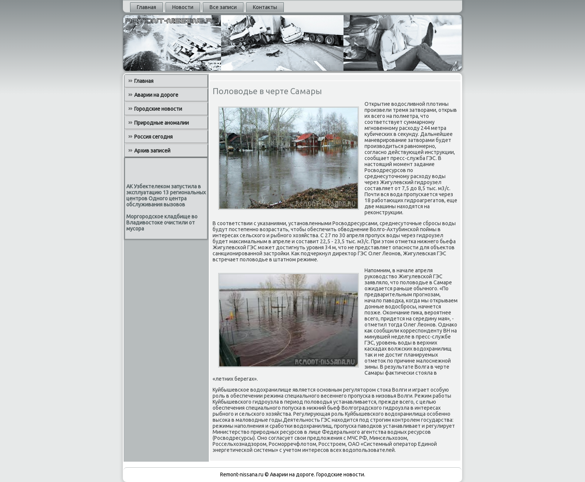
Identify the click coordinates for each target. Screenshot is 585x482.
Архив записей (152, 151)
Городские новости (158, 109)
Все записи (223, 7)
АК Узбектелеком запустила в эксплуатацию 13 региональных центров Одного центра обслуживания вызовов (166, 195)
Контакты (265, 7)
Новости (182, 7)
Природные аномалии (161, 123)
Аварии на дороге (156, 95)
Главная (146, 7)
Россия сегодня (153, 137)
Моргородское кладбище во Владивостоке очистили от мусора (162, 223)
